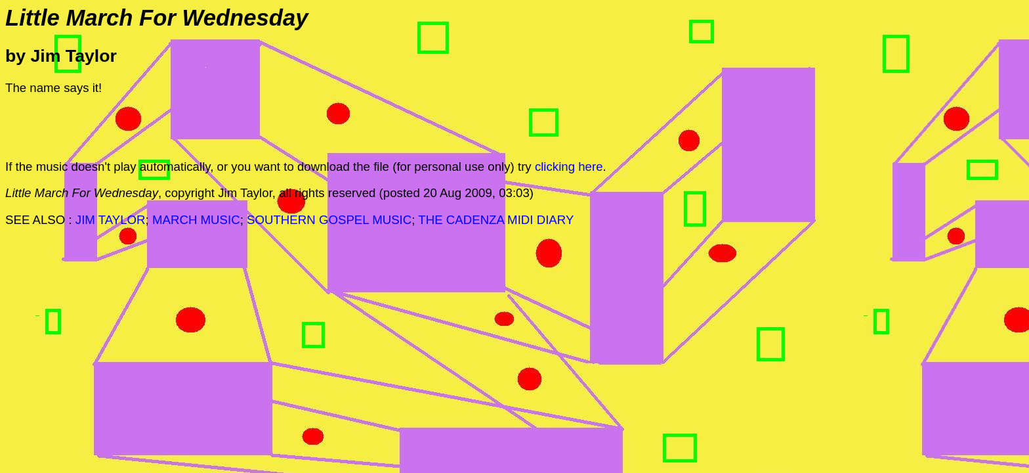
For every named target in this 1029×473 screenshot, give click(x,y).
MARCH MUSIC (196, 220)
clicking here (569, 166)
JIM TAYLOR (110, 220)
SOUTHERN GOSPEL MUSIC (329, 220)
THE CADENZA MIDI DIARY (496, 220)
